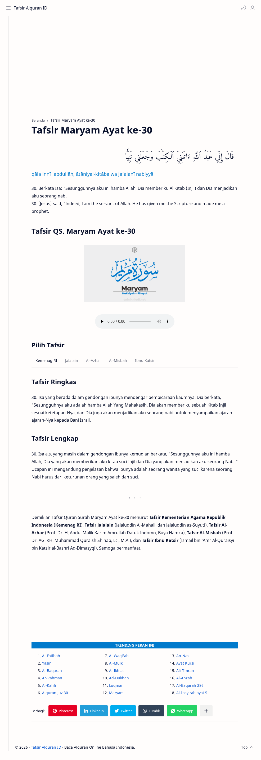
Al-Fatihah (57, 657)
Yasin (52, 664)
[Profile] (252, 8)
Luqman (122, 686)
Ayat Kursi (191, 664)
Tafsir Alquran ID (31, 8)
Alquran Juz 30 (61, 694)
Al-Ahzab (190, 679)
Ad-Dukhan (125, 679)
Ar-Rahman (58, 679)
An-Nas (188, 657)
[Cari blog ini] (110, 7)
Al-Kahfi (55, 686)
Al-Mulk (121, 664)
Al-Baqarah (58, 671)
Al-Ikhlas (122, 671)
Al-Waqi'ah (124, 657)
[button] (243, 8)
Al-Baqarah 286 (195, 686)
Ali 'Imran (191, 671)
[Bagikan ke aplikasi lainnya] (212, 712)
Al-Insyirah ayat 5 (197, 694)
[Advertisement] (140, 72)
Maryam (122, 694)
